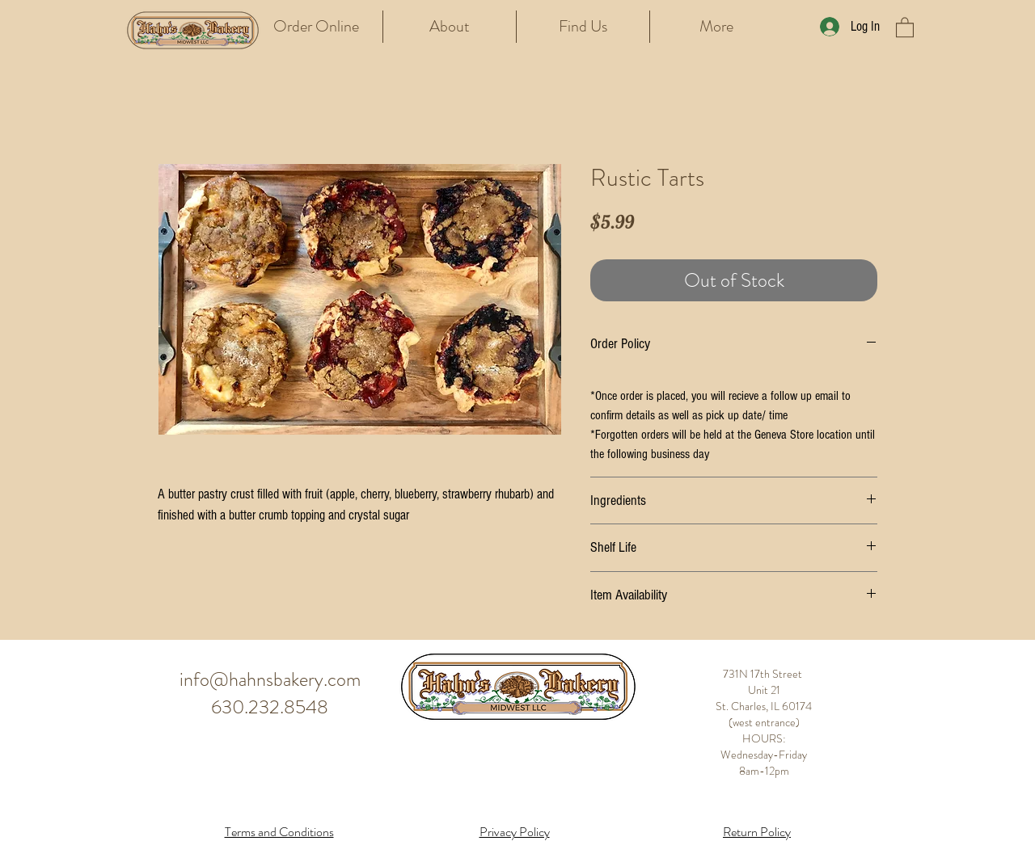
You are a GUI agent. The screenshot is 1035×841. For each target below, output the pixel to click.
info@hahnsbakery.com (270, 679)
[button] (905, 26)
